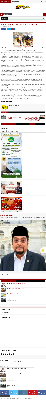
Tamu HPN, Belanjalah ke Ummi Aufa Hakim (17, 293)
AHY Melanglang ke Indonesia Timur (15, 288)
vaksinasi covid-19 (8, 101)
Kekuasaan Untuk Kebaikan (6, 215)
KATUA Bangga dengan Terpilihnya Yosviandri (17, 283)
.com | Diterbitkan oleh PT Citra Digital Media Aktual (19, 398)
